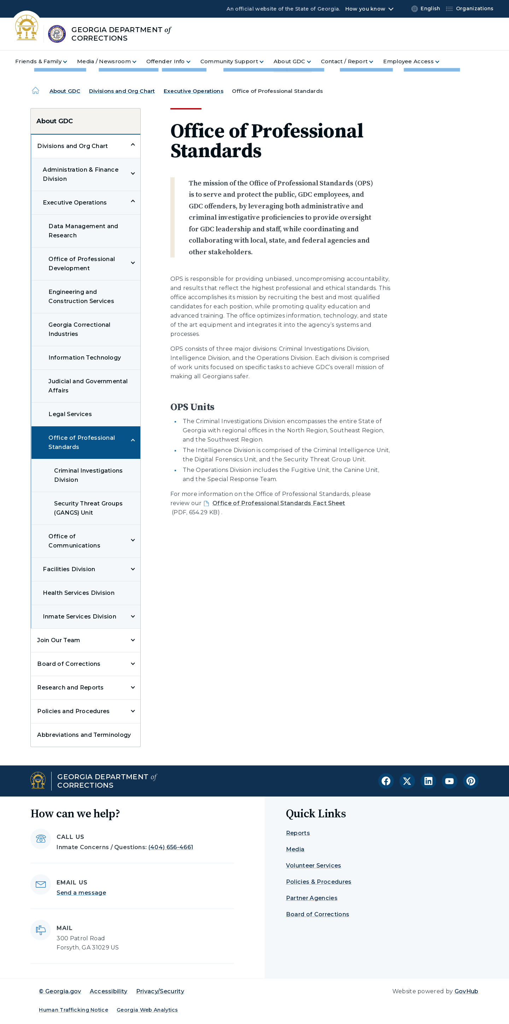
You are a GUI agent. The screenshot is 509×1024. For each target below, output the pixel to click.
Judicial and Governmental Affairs (88, 386)
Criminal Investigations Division (88, 475)
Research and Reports (70, 687)
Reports (298, 833)
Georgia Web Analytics (147, 1010)
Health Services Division (79, 593)
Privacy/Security (160, 991)
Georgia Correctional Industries (79, 329)
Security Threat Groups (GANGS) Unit (88, 508)
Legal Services (70, 414)
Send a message (81, 892)
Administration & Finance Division (80, 174)
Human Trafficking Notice (73, 1010)
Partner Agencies (312, 898)
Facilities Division (69, 569)
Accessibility (109, 991)
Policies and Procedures (73, 711)
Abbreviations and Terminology (84, 735)
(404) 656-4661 (170, 847)
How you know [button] (365, 9)
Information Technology (84, 357)
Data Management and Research (83, 231)
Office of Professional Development (81, 264)
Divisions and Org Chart (122, 91)
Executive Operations (193, 91)
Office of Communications (74, 541)
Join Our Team (58, 640)
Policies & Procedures (319, 881)
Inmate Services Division (79, 616)
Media (295, 849)
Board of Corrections (68, 664)
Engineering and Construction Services (81, 296)
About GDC (64, 91)
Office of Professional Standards (81, 442)
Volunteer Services (313, 865)
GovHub (467, 991)
